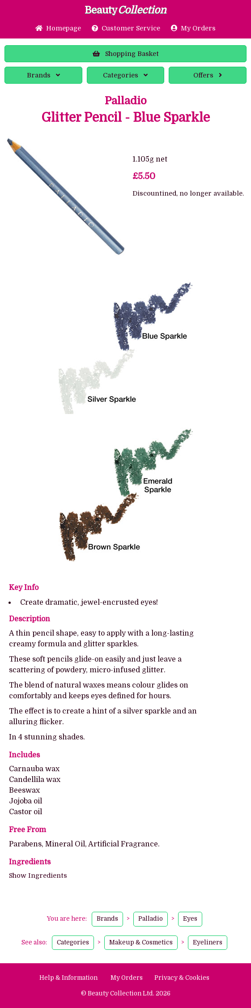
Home (58, 28)
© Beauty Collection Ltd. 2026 (125, 993)
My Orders (193, 28)
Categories (125, 75)
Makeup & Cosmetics (141, 942)
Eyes (190, 918)
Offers (207, 75)
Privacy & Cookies (181, 977)
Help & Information (68, 977)
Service (126, 28)
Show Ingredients (38, 875)
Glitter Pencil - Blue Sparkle (126, 118)
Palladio (126, 101)
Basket (126, 53)
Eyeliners (207, 942)
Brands (43, 75)
